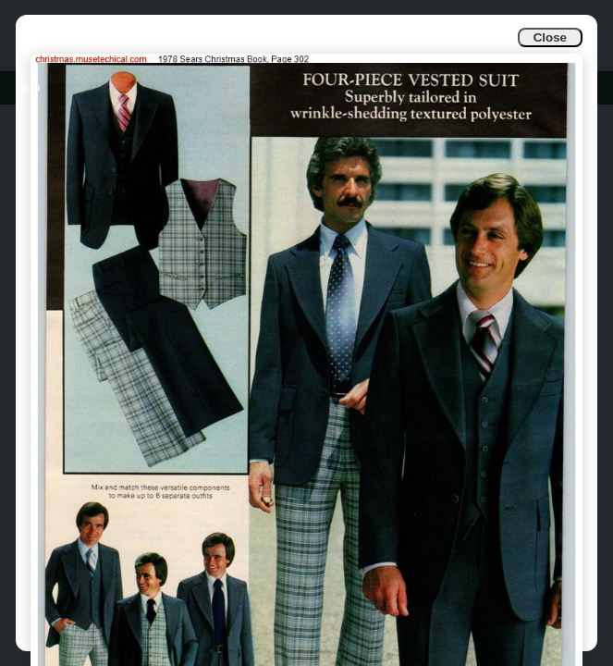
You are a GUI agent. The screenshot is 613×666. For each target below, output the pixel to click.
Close (550, 37)
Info (29, 87)
